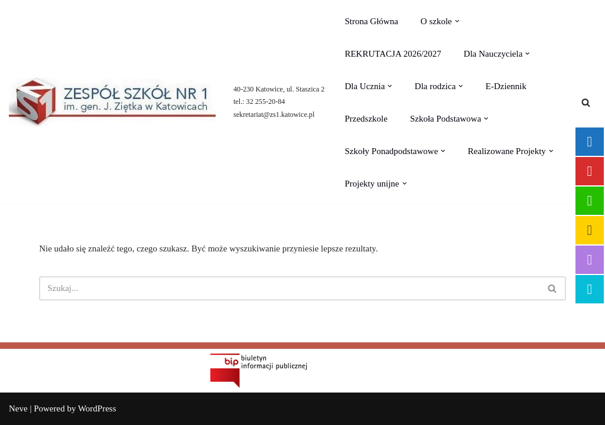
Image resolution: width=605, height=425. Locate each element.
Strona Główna (371, 21)
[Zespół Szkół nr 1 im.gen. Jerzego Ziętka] (112, 102)
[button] (457, 21)
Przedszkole (365, 118)
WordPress (97, 408)
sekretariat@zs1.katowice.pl (273, 114)
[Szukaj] (585, 102)
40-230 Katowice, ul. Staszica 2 (278, 89)
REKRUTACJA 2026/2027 (392, 53)
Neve (18, 408)
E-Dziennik (506, 86)
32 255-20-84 (265, 101)
